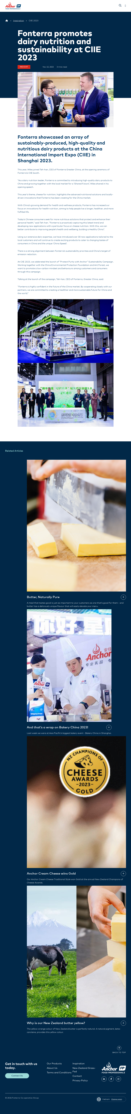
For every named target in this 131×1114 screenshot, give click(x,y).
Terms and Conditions (59, 1072)
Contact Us (17, 1076)
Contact (77, 1076)
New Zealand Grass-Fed (84, 1070)
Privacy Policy (80, 1080)
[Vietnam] (6, 20)
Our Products (54, 1063)
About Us (52, 1068)
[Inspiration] (18, 20)
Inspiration (79, 1063)
